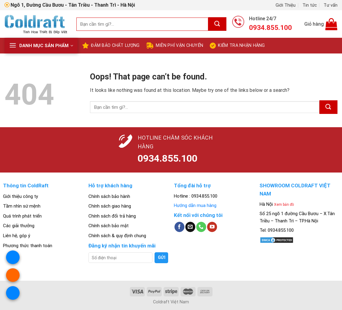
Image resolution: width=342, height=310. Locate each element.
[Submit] (217, 24)
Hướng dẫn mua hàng (195, 205)
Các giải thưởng (18, 225)
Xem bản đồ (284, 204)
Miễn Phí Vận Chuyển (174, 46)
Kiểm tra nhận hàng (237, 46)
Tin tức (309, 5)
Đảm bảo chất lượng (110, 46)
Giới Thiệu (286, 5)
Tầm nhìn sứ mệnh (21, 206)
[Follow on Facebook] (179, 227)
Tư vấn (330, 5)
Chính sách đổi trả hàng (112, 216)
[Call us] (201, 227)
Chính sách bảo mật (108, 225)
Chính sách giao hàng (109, 206)
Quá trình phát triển (22, 216)
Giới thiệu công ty (20, 196)
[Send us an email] (190, 227)
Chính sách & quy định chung (117, 235)
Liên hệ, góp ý (16, 235)
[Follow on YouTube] (212, 227)
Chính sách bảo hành (109, 196)
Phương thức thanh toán (27, 245)
